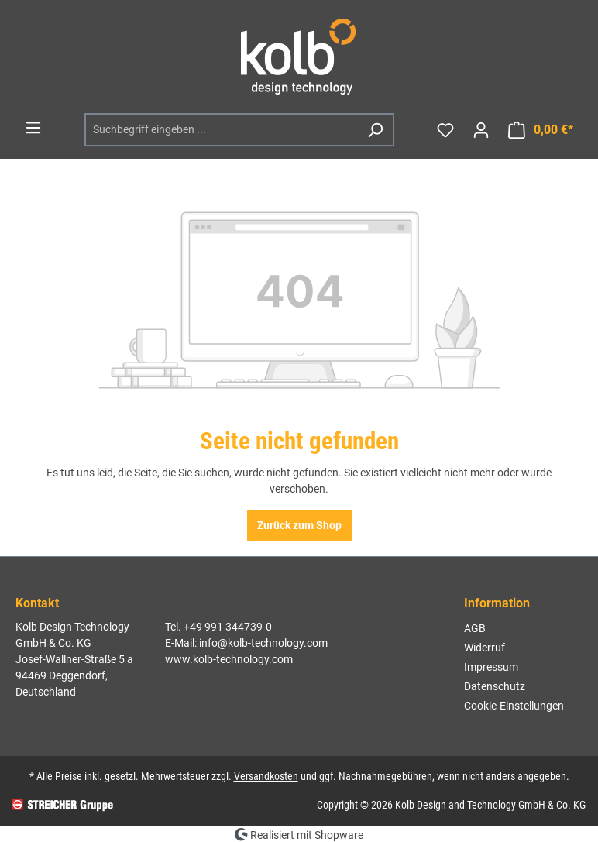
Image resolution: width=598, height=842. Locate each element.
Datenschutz (494, 686)
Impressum (491, 667)
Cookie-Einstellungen (514, 705)
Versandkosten (266, 776)
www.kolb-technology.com (229, 659)
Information (497, 603)
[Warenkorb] (541, 130)
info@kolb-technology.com (263, 643)
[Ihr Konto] (481, 130)
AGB (475, 628)
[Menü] (33, 128)
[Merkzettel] (445, 130)
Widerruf (484, 647)
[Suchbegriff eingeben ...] (222, 130)
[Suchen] (375, 130)
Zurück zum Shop (299, 525)
